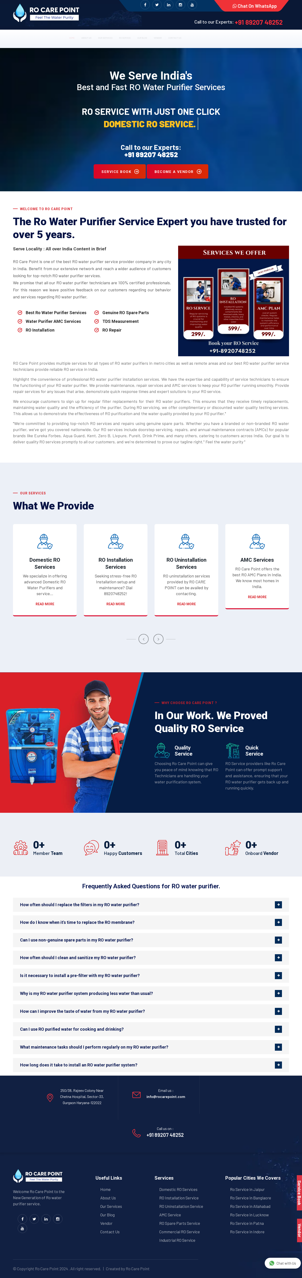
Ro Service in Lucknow (249, 1214)
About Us (108, 1197)
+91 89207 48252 (259, 22)
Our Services (90, 37)
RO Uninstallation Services (186, 563)
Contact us (217, 37)
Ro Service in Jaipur (247, 1189)
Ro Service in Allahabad (250, 1206)
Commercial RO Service (179, 1231)
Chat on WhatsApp (253, 6)
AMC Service (170, 1214)
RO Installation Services (116, 563)
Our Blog (157, 37)
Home (29, 37)
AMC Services (257, 560)
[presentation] (143, 639)
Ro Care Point (47, 1268)
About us (55, 37)
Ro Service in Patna (247, 1223)
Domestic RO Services (44, 563)
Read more (45, 604)
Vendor (185, 37)
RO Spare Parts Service (179, 1223)
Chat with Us (282, 1263)
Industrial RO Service (177, 1240)
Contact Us (110, 1231)
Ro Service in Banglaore (250, 1197)
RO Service (125, 37)
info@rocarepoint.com (166, 1096)
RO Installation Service (179, 1197)
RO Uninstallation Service (181, 1206)
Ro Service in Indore (247, 1231)
